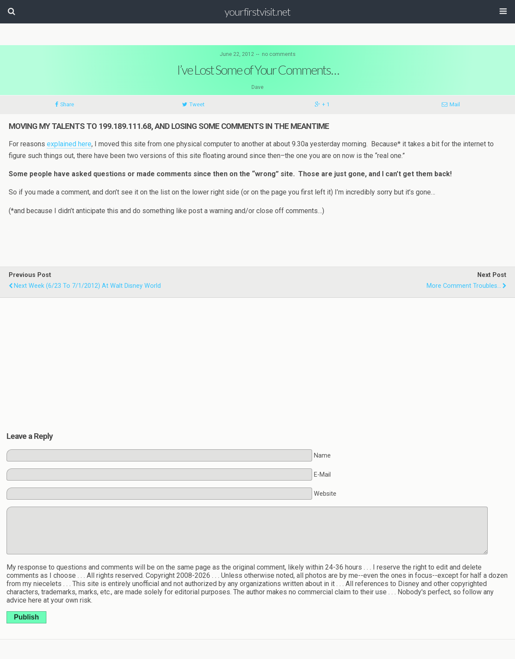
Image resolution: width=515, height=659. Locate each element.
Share (67, 104)
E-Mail (322, 474)
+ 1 (325, 104)
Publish (26, 617)
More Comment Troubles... (464, 286)
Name (322, 455)
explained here (69, 144)
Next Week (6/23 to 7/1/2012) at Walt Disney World (87, 286)
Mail (455, 104)
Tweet (197, 104)
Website (325, 494)
